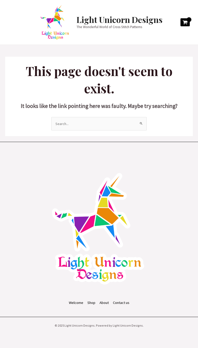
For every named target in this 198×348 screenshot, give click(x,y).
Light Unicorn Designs (119, 19)
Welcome (76, 302)
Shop (91, 302)
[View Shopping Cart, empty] (185, 22)
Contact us (121, 302)
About (104, 302)
